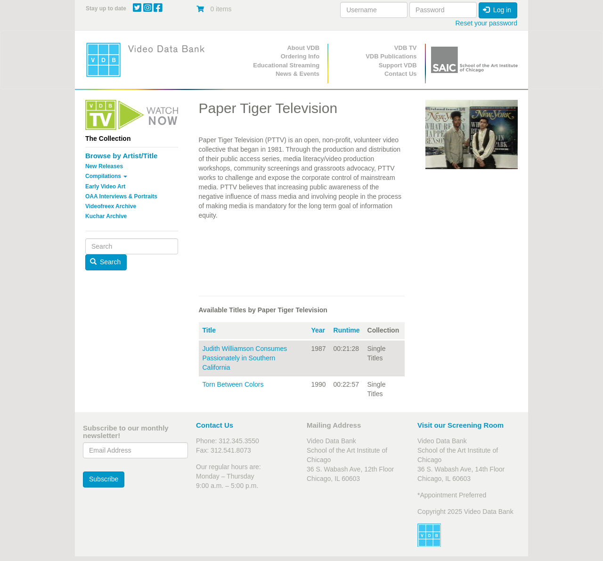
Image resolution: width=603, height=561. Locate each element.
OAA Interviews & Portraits (121, 196)
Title (209, 330)
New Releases (104, 166)
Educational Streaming (286, 65)
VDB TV (405, 47)
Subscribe (103, 479)
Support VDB (398, 65)
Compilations (106, 176)
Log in (497, 10)
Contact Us (400, 73)
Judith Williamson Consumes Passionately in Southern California (245, 358)
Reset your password (486, 23)
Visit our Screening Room (460, 425)
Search (105, 262)
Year (318, 330)
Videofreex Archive (110, 206)
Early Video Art (105, 186)
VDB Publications (391, 56)
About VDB (303, 47)
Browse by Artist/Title (121, 156)
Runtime (347, 330)
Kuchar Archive (106, 216)
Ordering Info (300, 56)
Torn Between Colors (233, 384)
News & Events (297, 73)
